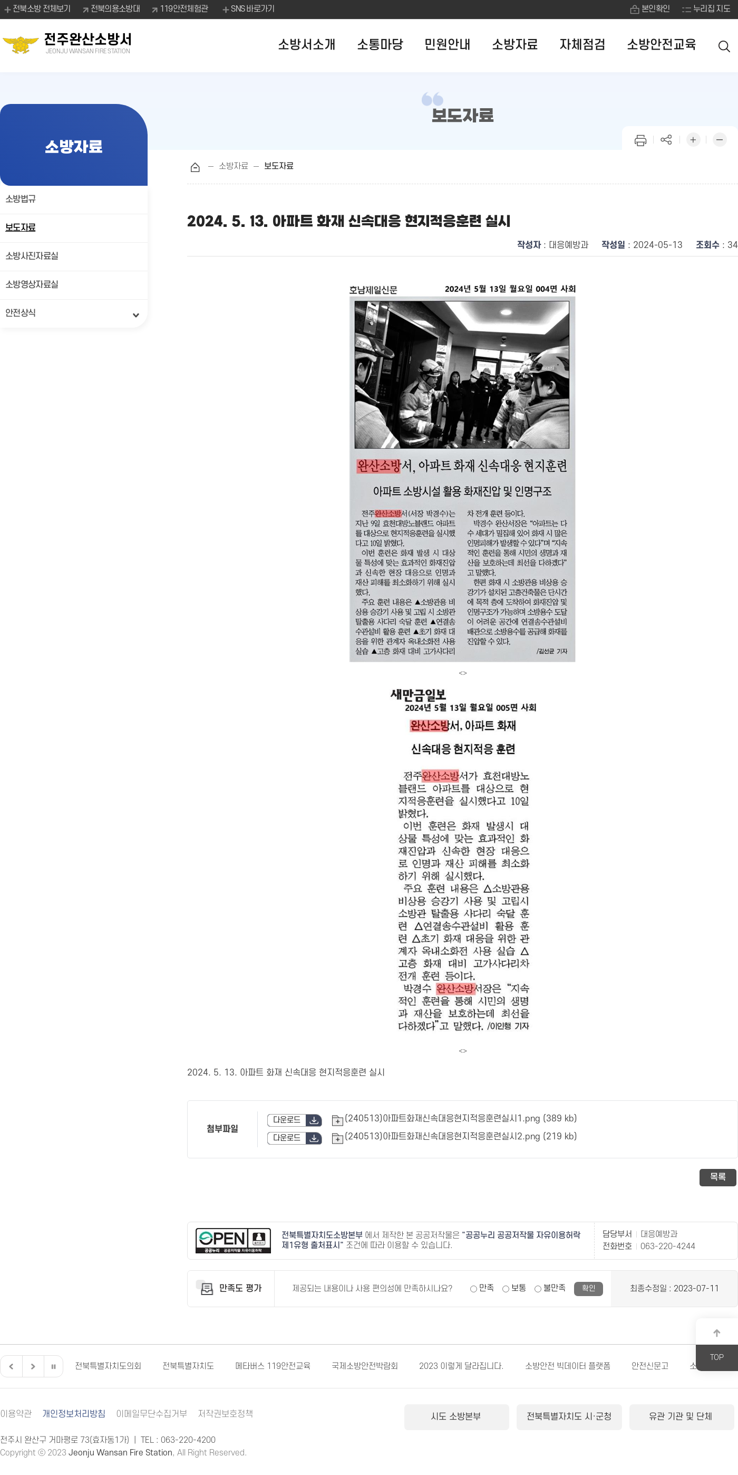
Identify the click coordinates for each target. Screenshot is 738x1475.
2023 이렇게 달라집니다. (461, 1366)
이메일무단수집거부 (151, 1414)
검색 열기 (724, 45)
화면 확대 (693, 138)
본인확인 (655, 9)
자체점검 (582, 45)
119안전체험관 (184, 9)
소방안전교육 (661, 45)
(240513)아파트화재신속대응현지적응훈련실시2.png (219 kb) (461, 1136)
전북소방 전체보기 (37, 9)
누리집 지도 (711, 9)
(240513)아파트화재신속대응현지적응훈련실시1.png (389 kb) (461, 1119)
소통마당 (380, 45)
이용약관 (16, 1414)
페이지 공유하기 (667, 138)
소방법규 (20, 199)
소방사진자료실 (31, 256)
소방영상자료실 (31, 285)
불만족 (554, 1288)
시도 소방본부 (457, 1417)
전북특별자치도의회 (108, 1366)
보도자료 (20, 228)
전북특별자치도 (188, 1366)
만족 (486, 1288)
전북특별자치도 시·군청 (569, 1417)
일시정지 (53, 1366)
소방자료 (515, 45)
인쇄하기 (640, 138)
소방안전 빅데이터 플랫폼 (567, 1366)
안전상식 (20, 313)
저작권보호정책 (225, 1414)
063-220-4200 (188, 1440)
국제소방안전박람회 (365, 1366)
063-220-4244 (667, 1246)
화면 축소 (719, 138)
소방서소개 (307, 45)
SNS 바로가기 (247, 9)
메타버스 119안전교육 (272, 1366)
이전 (10, 1366)
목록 (718, 1177)
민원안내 (447, 45)
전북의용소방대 (115, 9)
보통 (518, 1288)
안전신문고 (650, 1366)
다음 (31, 1366)
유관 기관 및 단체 (682, 1417)
